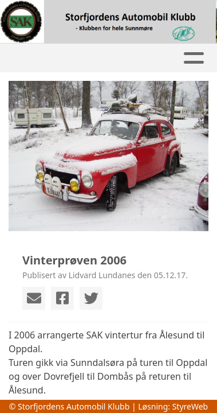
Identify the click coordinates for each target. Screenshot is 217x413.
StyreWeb (190, 406)
